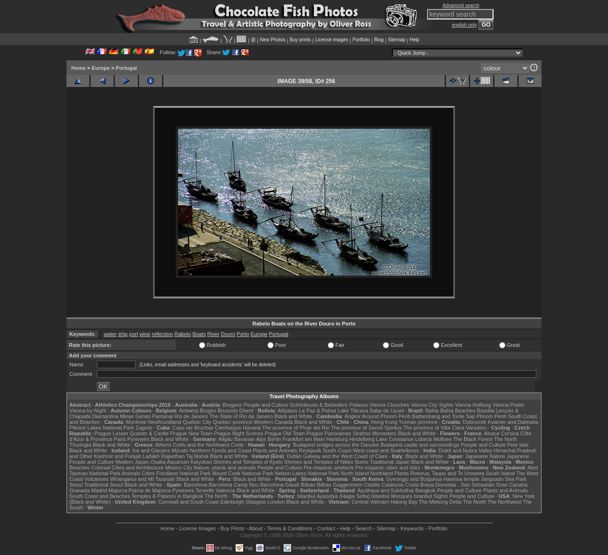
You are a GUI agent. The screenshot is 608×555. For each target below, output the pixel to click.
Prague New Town (191, 433)
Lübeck (423, 439)
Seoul (76, 485)
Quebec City (197, 422)
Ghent (246, 410)
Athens (163, 445)
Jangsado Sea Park (503, 479)
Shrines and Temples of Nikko (318, 462)
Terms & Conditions (289, 528)
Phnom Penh (491, 416)
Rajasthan (173, 456)
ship (123, 334)
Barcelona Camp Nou (234, 485)
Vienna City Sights (432, 405)
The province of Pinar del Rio (296, 428)
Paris (120, 439)
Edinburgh (232, 502)
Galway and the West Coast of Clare (345, 456)
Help (414, 39)
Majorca (118, 490)
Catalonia (392, 485)
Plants (401, 473)
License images (331, 39)
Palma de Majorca (150, 490)
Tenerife (205, 490)
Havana (252, 428)
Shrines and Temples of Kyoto (248, 462)
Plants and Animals (275, 450)
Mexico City (178, 467)
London (276, 502)
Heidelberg (361, 439)
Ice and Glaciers (151, 450)
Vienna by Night (87, 410)
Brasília (485, 410)
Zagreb (143, 428)
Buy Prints (232, 528)
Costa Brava (419, 485)
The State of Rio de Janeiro (241, 416)
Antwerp (188, 410)
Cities (148, 473)
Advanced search (461, 5)
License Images (197, 528)
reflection (162, 334)
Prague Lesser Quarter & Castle (132, 433)
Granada (79, 490)
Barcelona (196, 485)
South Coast (337, 450)
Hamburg (337, 439)
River (213, 334)
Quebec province (232, 422)
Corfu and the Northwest (201, 445)
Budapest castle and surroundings (419, 445)
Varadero (476, 428)
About (256, 528)
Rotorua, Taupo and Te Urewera (447, 473)
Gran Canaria (511, 485)
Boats (199, 334)
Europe (101, 68)
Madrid (99, 490)
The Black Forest (473, 439)
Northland (381, 473)
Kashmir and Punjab (117, 456)
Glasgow (256, 502)
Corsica (510, 433)
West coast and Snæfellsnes (386, 450)
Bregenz (232, 405)
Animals (131, 473)
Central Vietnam (370, 502)
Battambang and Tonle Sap (443, 416)
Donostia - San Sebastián (465, 485)
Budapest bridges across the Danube (336, 445)
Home (78, 68)
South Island (500, 473)
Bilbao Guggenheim (340, 485)
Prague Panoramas (329, 433)
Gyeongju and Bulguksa (414, 479)
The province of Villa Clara (434, 428)
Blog (379, 39)
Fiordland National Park (183, 473)
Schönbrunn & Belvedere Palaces (329, 405)
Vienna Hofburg (473, 405)
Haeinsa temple (461, 479)
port (133, 334)
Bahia (432, 410)
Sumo (362, 462)
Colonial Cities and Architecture (127, 467)
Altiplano (287, 410)
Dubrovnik (474, 422)
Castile (372, 485)
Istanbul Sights (431, 496)
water (110, 334)
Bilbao (308, 485)
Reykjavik (310, 450)
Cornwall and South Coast (188, 502)
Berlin (274, 439)
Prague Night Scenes (238, 433)
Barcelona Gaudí (280, 485)
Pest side (518, 445)
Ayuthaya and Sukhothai (385, 490)
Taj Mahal (197, 456)
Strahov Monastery (374, 433)
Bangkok (425, 490)
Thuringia (80, 445)
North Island (355, 473)
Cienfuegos (228, 428)
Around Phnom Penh (386, 416)
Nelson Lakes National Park (307, 473)
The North (505, 439)
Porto (243, 334)
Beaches (79, 467)
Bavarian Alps (250, 439)
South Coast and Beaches (99, 496)
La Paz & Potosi (317, 410)
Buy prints (300, 39)
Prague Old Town (284, 433)
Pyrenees (138, 439)
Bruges (208, 410)
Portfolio (361, 39)
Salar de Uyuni (387, 410)
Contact (326, 528)
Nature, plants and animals (225, 467)
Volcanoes (97, 479)
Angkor (352, 416)
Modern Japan (132, 462)
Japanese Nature (485, 456)
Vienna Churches (389, 405)
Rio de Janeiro (191, 416)
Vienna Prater (508, 405)
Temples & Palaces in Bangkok (167, 496)
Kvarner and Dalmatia (513, 422)
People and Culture (266, 405)
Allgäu (225, 439)
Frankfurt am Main (304, 439)
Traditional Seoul (103, 485)
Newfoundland (164, 422)
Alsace (492, 433)
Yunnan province (418, 422)
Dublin (294, 456)
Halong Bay (404, 502)
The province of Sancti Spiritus (366, 428)
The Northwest (504, 502)
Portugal (126, 68)
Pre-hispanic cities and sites (387, 467)
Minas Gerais (135, 416)
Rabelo (182, 334)
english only (464, 25)
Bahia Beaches (457, 410)
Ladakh (151, 456)
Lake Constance (395, 439)
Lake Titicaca (353, 410)
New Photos (272, 39)
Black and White (293, 416)
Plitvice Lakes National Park (101, 428)
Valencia (225, 490)
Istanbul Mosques (391, 496)
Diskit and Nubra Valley (465, 450)
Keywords (411, 528)
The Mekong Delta (440, 502)
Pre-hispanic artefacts (329, 467)
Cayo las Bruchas (192, 428)
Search (363, 528)
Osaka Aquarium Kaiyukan (181, 462)
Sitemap (397, 39)
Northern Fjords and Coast (221, 450)
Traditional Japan (389, 462)
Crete (237, 445)
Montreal (136, 422)
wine (145, 334)
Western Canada (273, 422)
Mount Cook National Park (242, 473)
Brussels (228, 410)
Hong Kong (384, 422)
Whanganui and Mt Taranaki (142, 479)
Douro (228, 334)
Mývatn (179, 450)
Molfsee (443, 439)
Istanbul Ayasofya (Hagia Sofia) (333, 496)
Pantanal (162, 416)
